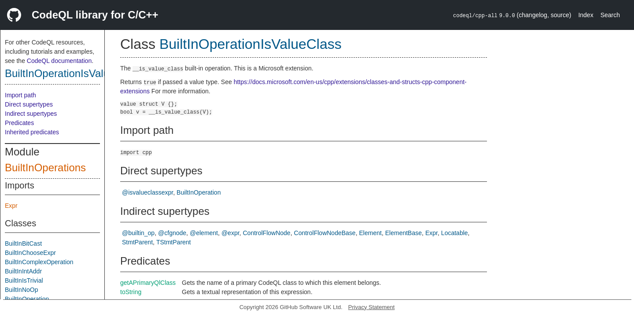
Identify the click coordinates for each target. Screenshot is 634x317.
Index (585, 14)
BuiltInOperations (45, 167)
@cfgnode (172, 232)
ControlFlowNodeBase (325, 232)
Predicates (19, 122)
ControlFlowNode (266, 232)
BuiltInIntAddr (23, 271)
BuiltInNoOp (21, 289)
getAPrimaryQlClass (148, 282)
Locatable (454, 232)
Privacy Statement (371, 307)
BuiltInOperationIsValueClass (73, 73)
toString (130, 291)
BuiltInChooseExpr (30, 252)
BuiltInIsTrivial (24, 280)
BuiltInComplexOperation (39, 261)
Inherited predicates (32, 132)
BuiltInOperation (27, 298)
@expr (230, 232)
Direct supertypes (29, 104)
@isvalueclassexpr (147, 192)
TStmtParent (173, 242)
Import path (20, 95)
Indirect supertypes (31, 113)
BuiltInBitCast (23, 243)
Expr (11, 205)
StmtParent (137, 242)
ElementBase (403, 232)
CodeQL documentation (59, 60)
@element (204, 232)
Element (370, 232)
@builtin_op (138, 232)
